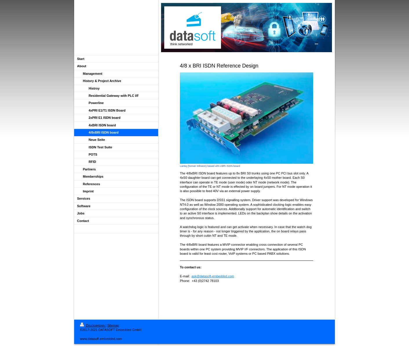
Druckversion (92, 325)
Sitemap (113, 325)
